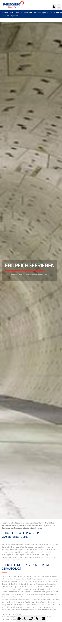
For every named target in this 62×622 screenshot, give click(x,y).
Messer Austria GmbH (11, 12)
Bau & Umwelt (56, 12)
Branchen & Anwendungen (35, 12)
